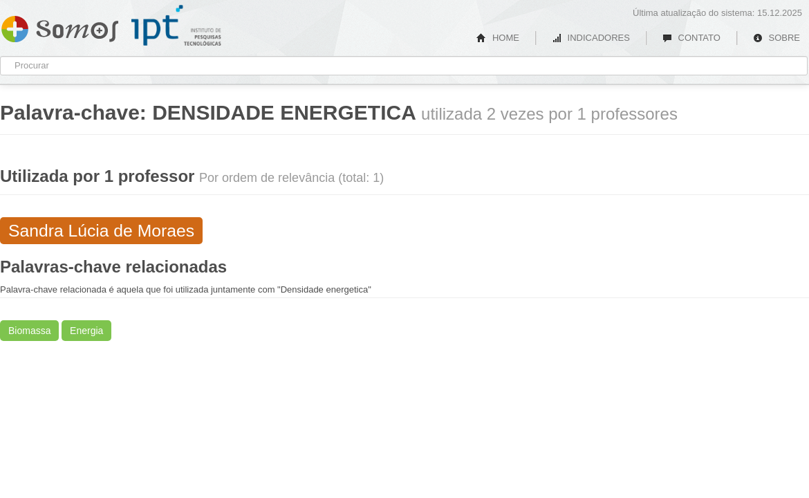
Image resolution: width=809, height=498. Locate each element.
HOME (497, 38)
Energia (86, 330)
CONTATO (691, 38)
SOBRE (776, 38)
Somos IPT (60, 26)
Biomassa (29, 330)
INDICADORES (591, 38)
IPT (176, 25)
